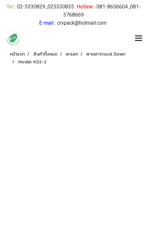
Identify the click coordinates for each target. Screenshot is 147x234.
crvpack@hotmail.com (82, 23)
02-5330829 (31, 7)
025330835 (61, 7)
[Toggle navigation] (138, 39)
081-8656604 (112, 7)
